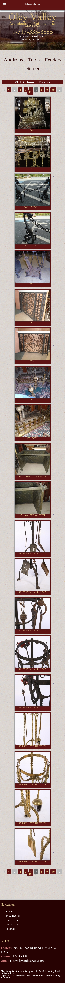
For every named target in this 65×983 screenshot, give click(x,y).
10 (53, 89)
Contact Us (12, 924)
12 (30, 92)
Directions (12, 920)
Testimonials (13, 915)
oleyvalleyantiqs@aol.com (27, 961)
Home (9, 911)
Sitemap (10, 928)
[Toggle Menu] (4, 4)
